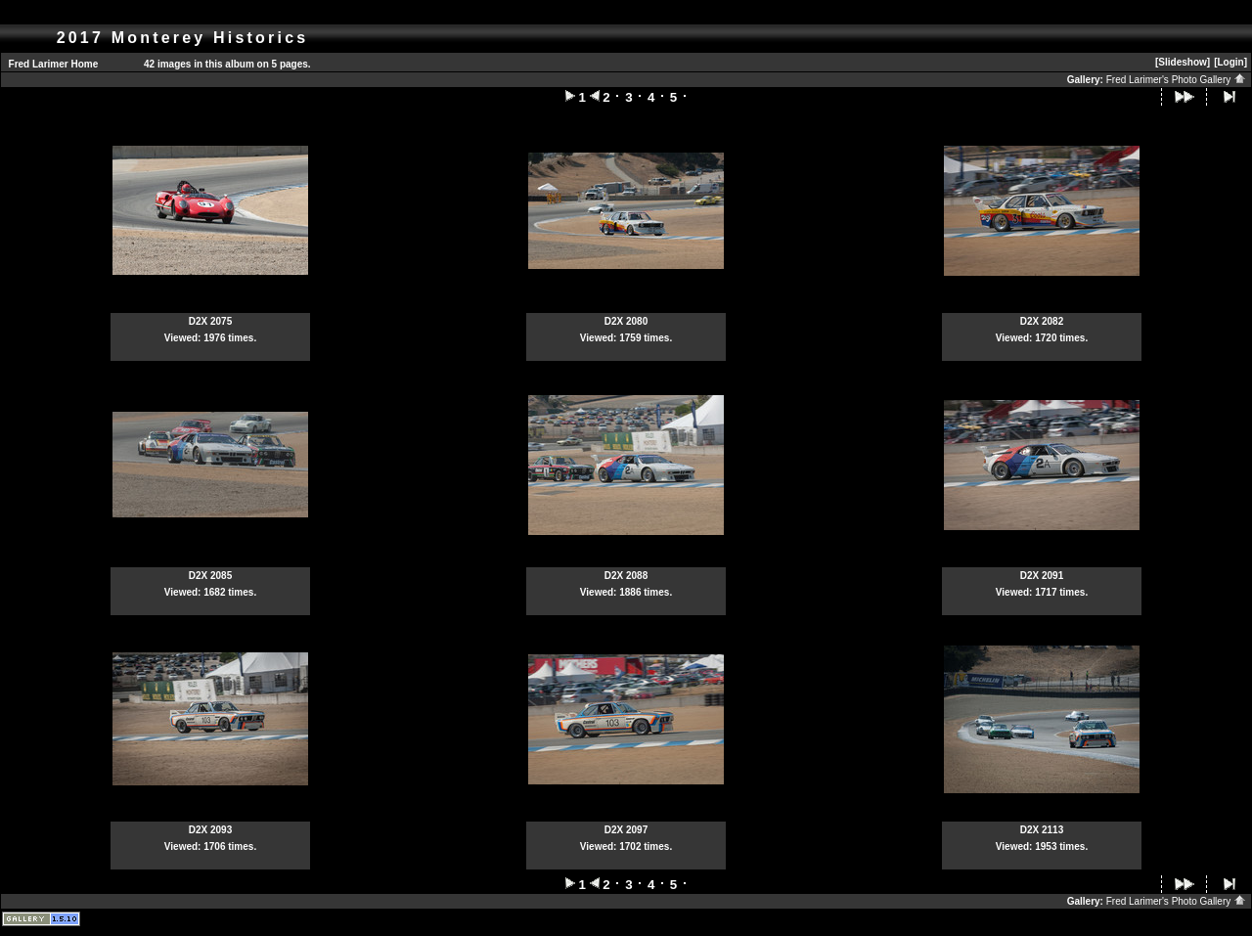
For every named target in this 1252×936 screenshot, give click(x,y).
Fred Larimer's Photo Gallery (1176, 79)
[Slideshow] (1182, 62)
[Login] (1230, 62)
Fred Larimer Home (54, 64)
